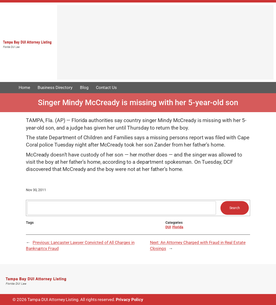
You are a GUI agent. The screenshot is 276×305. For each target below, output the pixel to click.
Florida (177, 227)
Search (234, 208)
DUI (168, 227)
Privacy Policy (129, 299)
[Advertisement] (165, 44)
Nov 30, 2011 (36, 190)
